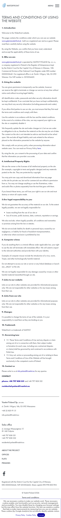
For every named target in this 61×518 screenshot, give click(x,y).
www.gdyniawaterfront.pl (11, 41)
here (39, 148)
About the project (11, 450)
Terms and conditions (30, 497)
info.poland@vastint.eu (26, 371)
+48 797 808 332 (9, 438)
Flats (4, 459)
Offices (5, 454)
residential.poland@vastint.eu (13, 442)
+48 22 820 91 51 (9, 410)
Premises (6, 463)
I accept (41, 515)
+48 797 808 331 (9, 435)
